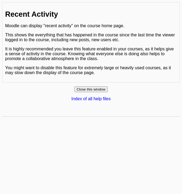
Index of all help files (91, 98)
